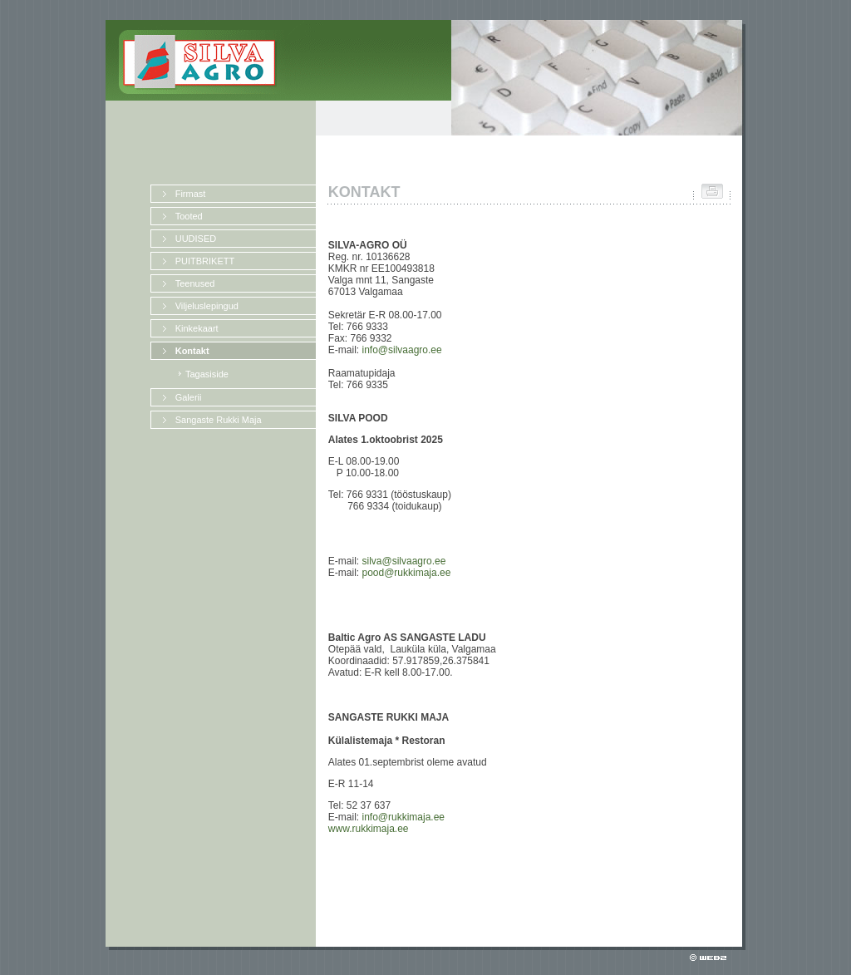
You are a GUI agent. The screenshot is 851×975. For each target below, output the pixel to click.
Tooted (189, 216)
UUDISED (196, 239)
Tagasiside (207, 374)
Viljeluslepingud (207, 306)
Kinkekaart (197, 328)
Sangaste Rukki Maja (218, 420)
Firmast (190, 194)
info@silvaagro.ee (401, 350)
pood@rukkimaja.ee (406, 573)
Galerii (188, 397)
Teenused (195, 283)
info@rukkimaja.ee (403, 817)
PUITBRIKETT (205, 261)
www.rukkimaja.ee (368, 829)
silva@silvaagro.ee (403, 561)
